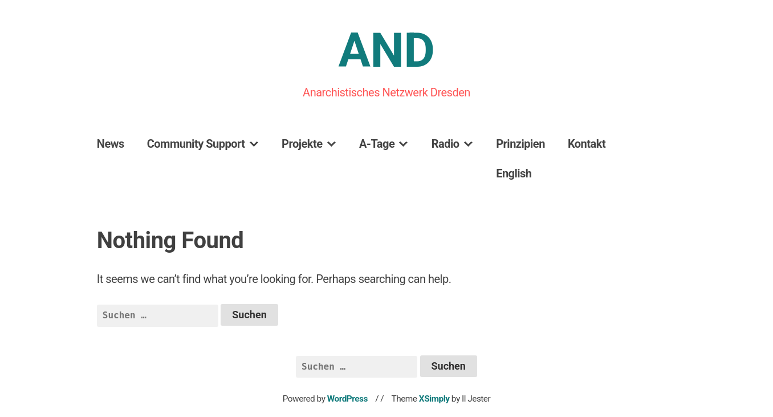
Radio (445, 144)
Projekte (302, 144)
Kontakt (586, 144)
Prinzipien (520, 144)
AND (387, 50)
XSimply (434, 399)
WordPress (347, 399)
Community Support (196, 144)
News (110, 144)
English (513, 173)
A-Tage (376, 144)
